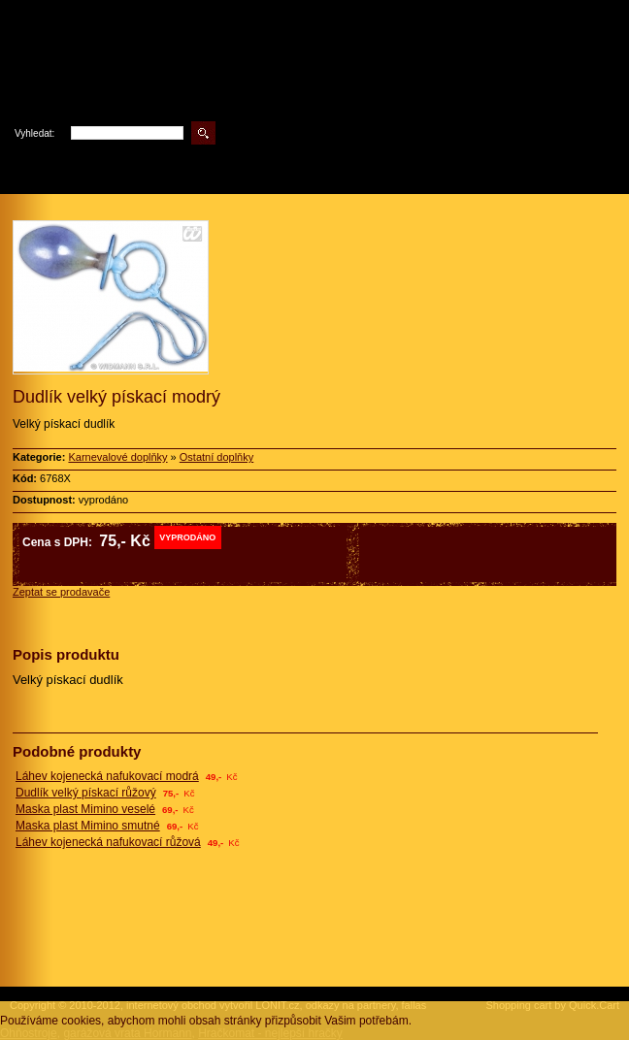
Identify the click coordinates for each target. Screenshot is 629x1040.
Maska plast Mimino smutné (88, 825)
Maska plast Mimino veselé (85, 809)
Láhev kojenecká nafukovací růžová (108, 842)
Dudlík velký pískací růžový (86, 792)
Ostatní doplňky (216, 457)
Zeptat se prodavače (61, 592)
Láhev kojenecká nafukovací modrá (107, 776)
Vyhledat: (34, 133)
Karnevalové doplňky (117, 457)
